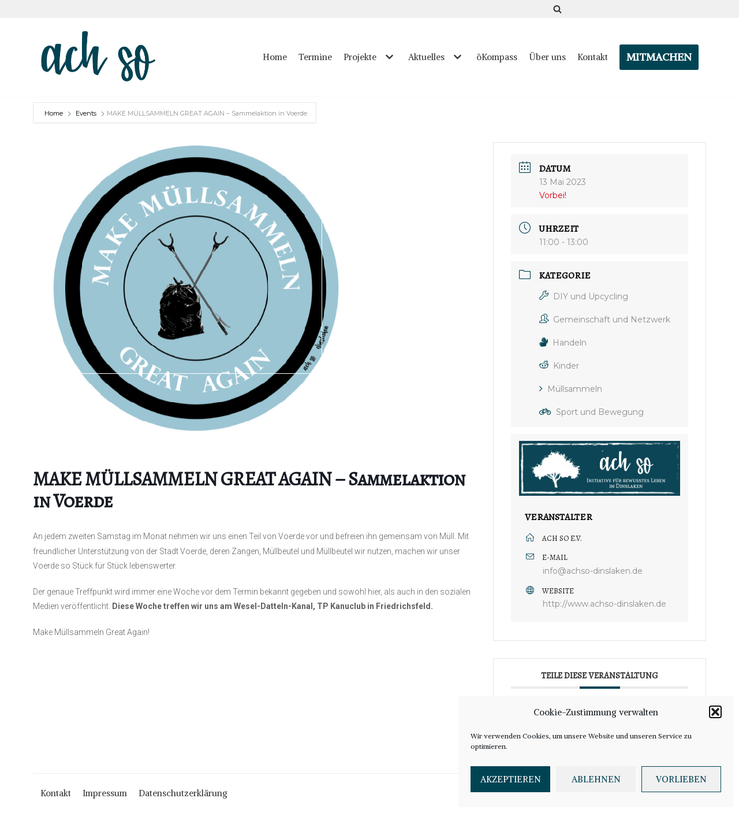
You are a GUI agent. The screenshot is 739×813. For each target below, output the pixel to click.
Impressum (105, 793)
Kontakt (592, 56)
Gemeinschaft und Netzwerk (604, 319)
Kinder (559, 366)
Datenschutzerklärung (183, 793)
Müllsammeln (570, 389)
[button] (715, 712)
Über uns (547, 56)
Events (86, 113)
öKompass (496, 56)
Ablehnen (596, 779)
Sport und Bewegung (591, 412)
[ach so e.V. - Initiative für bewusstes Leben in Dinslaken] (101, 57)
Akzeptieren (510, 779)
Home (275, 56)
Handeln (563, 342)
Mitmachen (659, 57)
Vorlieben (681, 779)
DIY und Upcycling (583, 296)
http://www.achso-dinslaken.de (604, 604)
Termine (315, 56)
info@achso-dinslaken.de (593, 571)
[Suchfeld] (557, 9)
